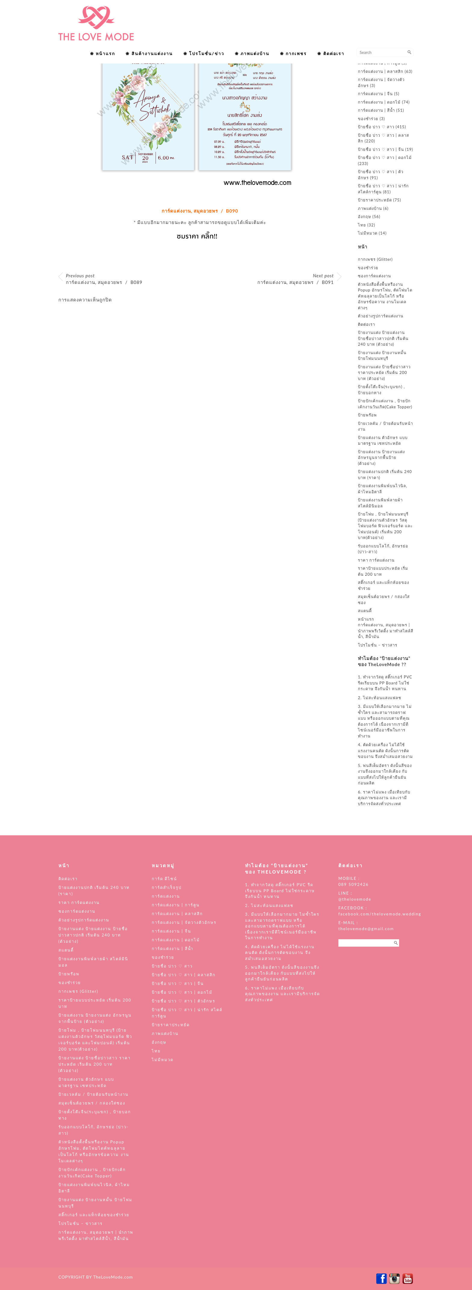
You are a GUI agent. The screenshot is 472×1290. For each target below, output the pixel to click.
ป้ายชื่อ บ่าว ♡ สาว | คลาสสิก (184, 974)
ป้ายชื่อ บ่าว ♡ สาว (376, 126)
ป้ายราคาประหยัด (375, 200)
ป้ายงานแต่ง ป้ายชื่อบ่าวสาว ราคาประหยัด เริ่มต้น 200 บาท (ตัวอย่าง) (384, 372)
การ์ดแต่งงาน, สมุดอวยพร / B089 (104, 279)
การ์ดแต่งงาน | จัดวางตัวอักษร (184, 922)
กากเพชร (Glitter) (375, 259)
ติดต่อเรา (366, 324)
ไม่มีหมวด (367, 233)
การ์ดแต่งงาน (166, 896)
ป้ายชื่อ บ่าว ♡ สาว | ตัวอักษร (183, 1001)
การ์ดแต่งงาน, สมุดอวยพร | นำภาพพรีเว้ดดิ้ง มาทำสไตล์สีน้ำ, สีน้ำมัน (385, 630)
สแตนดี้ (365, 610)
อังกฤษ (364, 216)
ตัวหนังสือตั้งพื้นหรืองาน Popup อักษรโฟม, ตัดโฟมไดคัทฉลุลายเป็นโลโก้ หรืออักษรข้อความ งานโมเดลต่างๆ (385, 296)
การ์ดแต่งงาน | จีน (375, 93)
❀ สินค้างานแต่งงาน (149, 53)
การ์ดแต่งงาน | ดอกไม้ (379, 102)
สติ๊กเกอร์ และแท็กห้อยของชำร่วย (93, 1214)
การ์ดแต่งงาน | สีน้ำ (376, 110)
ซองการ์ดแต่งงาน (374, 275)
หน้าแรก (366, 619)
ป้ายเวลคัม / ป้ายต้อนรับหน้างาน (93, 1094)
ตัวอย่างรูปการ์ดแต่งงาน (380, 315)
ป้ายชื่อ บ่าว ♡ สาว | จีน (381, 149)
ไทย (362, 225)
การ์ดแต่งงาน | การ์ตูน (176, 904)
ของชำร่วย (368, 118)
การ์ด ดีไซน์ (164, 878)
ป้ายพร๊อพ (367, 415)
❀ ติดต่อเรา (330, 53)
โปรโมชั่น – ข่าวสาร (377, 645)
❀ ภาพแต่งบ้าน (252, 53)
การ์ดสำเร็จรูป (167, 887)
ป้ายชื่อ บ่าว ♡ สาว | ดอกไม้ (385, 157)
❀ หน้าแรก (102, 53)
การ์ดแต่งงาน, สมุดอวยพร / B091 (295, 279)
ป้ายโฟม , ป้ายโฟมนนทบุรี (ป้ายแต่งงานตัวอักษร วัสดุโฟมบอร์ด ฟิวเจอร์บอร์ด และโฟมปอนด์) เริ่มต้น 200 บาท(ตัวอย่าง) (385, 526)
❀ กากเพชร (293, 53)
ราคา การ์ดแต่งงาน (376, 560)
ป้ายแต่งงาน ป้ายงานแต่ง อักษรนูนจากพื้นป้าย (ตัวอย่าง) (381, 457)
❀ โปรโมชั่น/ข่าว (203, 53)
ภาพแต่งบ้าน (370, 208)
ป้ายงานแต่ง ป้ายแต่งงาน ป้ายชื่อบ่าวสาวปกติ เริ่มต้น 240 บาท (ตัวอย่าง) (383, 338)
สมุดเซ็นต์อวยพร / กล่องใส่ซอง (91, 1103)
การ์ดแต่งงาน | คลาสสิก (380, 71)
